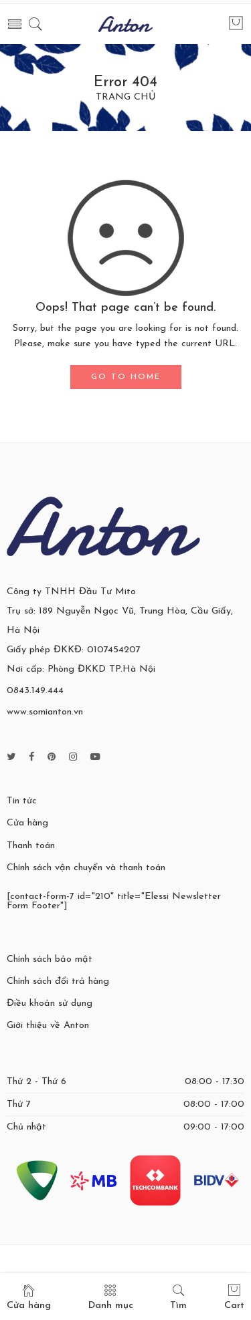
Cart (234, 1297)
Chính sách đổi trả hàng (58, 981)
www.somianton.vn (45, 712)
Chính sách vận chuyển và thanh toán (86, 868)
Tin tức (22, 801)
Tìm (178, 1297)
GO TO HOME (126, 377)
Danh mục (110, 1297)
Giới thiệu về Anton (48, 1026)
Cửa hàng (27, 823)
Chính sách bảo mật (49, 959)
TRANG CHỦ (126, 97)
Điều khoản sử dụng (49, 1004)
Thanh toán (31, 846)
